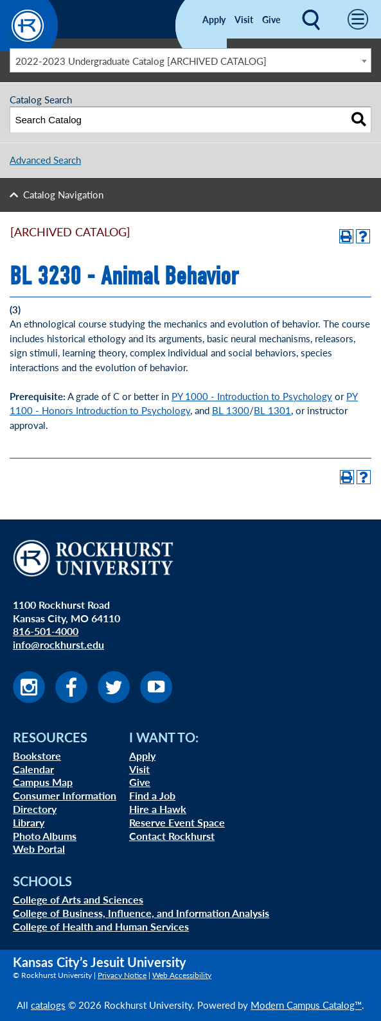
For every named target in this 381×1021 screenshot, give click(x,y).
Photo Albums (44, 835)
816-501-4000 (45, 631)
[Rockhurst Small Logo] (29, 47)
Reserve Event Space (177, 822)
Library (28, 822)
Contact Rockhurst (172, 835)
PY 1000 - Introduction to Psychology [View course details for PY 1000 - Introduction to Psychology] (252, 396)
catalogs (48, 1004)
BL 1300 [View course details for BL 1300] (230, 410)
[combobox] (190, 60)
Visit (244, 19)
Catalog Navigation (63, 194)
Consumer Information (64, 795)
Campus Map (43, 781)
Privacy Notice (122, 975)
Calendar (33, 769)
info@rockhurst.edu (58, 644)
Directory (35, 808)
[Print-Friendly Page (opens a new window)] (346, 236)
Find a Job (152, 795)
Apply (214, 19)
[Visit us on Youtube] (156, 699)
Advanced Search (45, 159)
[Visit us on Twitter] (114, 699)
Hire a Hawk (157, 808)
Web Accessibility (181, 975)
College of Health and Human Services (101, 926)
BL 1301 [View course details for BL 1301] (272, 410)
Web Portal (39, 848)
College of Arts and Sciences (78, 899)
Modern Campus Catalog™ (306, 1004)
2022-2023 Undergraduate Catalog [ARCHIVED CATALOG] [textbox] (141, 60)
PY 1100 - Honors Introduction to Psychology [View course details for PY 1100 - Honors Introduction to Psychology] (184, 403)
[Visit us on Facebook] (71, 699)
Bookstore (37, 755)
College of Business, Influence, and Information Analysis (141, 912)
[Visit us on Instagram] (29, 699)
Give (271, 19)
